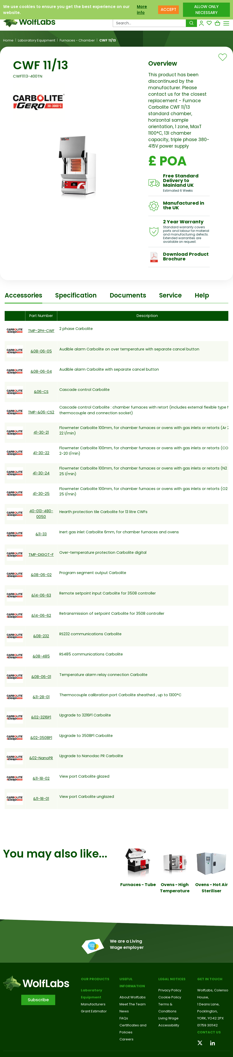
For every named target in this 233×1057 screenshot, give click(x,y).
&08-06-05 (41, 351)
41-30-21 (41, 432)
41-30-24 (41, 473)
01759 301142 (207, 1025)
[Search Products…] (149, 23)
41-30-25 (41, 493)
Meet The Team (132, 1004)
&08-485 (41, 656)
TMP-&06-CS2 (41, 412)
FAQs (123, 1018)
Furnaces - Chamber (77, 40)
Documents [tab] (128, 295)
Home (8, 40)
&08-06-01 (41, 676)
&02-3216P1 (41, 717)
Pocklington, (207, 1011)
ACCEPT (168, 9)
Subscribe (38, 1000)
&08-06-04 (41, 371)
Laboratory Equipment (36, 40)
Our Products (95, 979)
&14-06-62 (41, 615)
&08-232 (41, 636)
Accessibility (168, 1025)
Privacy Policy (169, 990)
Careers (126, 1039)
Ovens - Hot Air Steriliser (211, 888)
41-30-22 (41, 452)
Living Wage (168, 1018)
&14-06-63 (41, 595)
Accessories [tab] (23, 295)
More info (142, 9)
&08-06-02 (41, 574)
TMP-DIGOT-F (41, 554)
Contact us (209, 1032)
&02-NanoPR (41, 758)
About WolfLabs (132, 997)
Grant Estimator (94, 1011)
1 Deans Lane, (208, 1004)
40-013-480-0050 (41, 513)
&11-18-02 (41, 778)
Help (202, 295)
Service (170, 295)
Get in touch (209, 979)
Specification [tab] (76, 295)
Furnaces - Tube (138, 885)
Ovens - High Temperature (174, 888)
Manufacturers (93, 1004)
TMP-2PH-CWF (41, 330)
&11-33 (41, 534)
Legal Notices (172, 979)
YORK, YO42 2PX (210, 1018)
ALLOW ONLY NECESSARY (206, 9)
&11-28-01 (41, 697)
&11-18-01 (41, 798)
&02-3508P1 (41, 737)
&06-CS (41, 391)
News (124, 1011)
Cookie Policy (169, 997)
